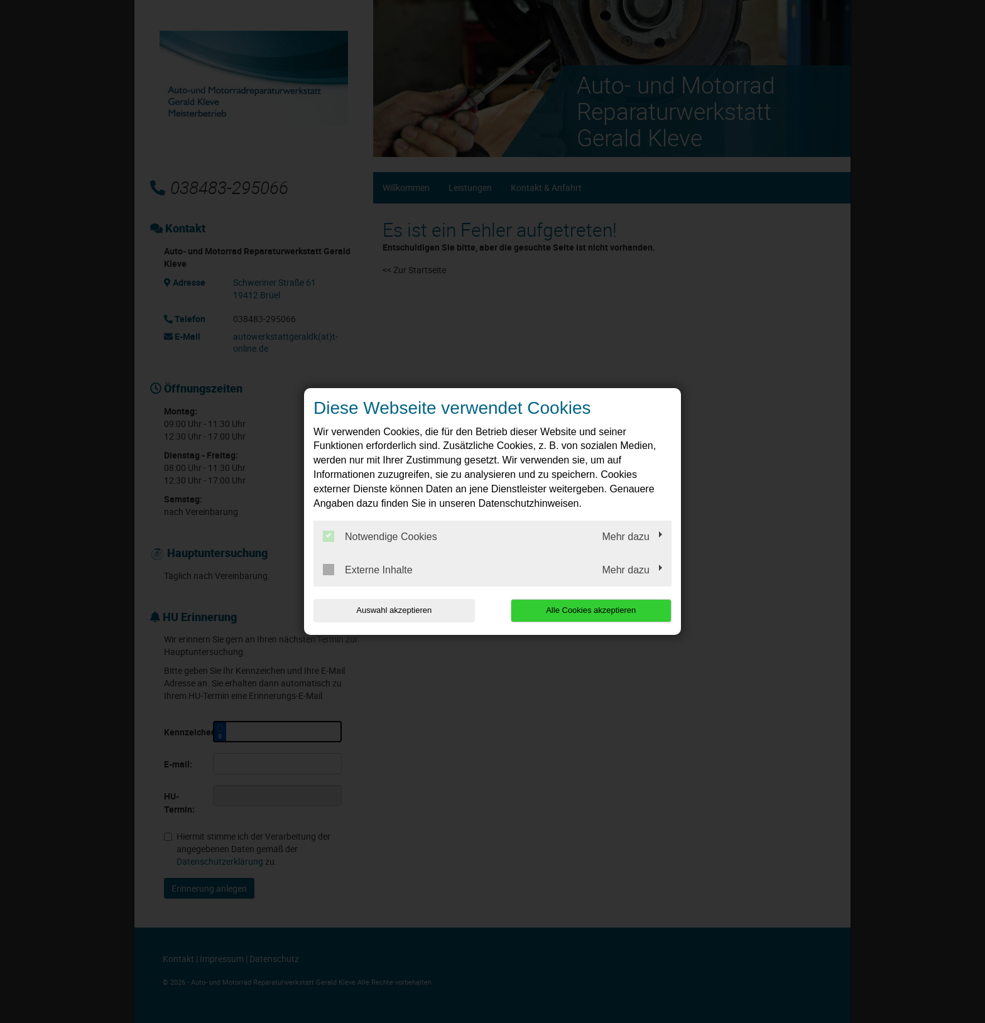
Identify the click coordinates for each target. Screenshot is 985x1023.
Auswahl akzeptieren (394, 610)
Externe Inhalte (368, 569)
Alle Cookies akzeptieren (591, 610)
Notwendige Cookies (380, 536)
